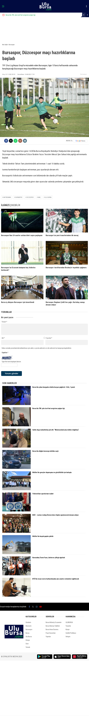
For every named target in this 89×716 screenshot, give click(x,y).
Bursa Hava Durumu (52, 629)
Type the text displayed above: (11, 362)
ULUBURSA (69, 622)
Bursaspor (83, 74)
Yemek (28, 647)
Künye (68, 629)
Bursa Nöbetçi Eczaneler (54, 622)
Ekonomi (28, 626)
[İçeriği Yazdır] (25, 141)
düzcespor (30, 197)
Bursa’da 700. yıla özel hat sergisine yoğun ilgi (31, 15)
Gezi (27, 644)
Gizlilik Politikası (71, 633)
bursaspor (18, 197)
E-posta (49, 338)
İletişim (68, 636)
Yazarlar (68, 626)
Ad (3, 338)
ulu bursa (48, 197)
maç (39, 197)
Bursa (27, 633)
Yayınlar (48, 636)
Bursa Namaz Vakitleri (53, 626)
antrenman (7, 197)
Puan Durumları (51, 633)
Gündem (28, 622)
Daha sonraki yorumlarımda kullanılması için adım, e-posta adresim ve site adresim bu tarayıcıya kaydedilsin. (37, 348)
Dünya (28, 640)
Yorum (4, 322)
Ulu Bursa (29, 636)
